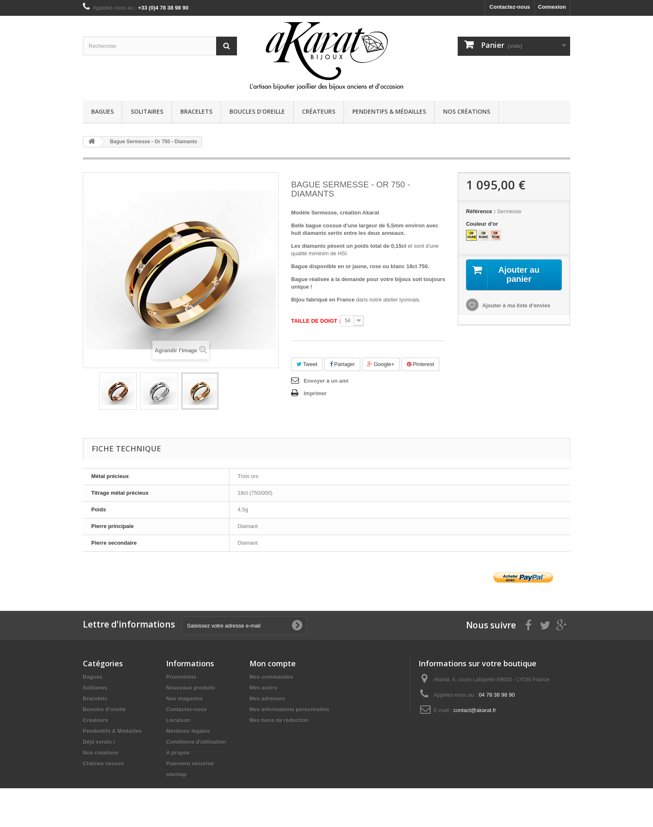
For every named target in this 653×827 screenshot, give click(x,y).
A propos (178, 753)
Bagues (102, 111)
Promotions (181, 677)
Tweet (307, 364)
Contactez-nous (509, 7)
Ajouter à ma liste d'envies (516, 305)
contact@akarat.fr (475, 710)
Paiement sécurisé (190, 763)
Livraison (178, 720)
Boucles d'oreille (257, 111)
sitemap (176, 774)
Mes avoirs (263, 688)
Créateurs (318, 111)
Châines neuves (103, 763)
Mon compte (272, 663)
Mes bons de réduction (279, 720)
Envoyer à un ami (326, 381)
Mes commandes (271, 677)
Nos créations (466, 111)
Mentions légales (188, 731)
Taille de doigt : (316, 321)
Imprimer (315, 393)
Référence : (481, 211)
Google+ (380, 364)
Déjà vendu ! (99, 742)
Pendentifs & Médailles (389, 111)
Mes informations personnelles (289, 709)
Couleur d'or (482, 224)
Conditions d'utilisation (196, 742)
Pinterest (420, 364)
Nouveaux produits (190, 688)
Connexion (552, 7)
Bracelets (196, 111)
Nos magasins (184, 698)
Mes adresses (267, 698)
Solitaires (147, 111)
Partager (342, 364)
